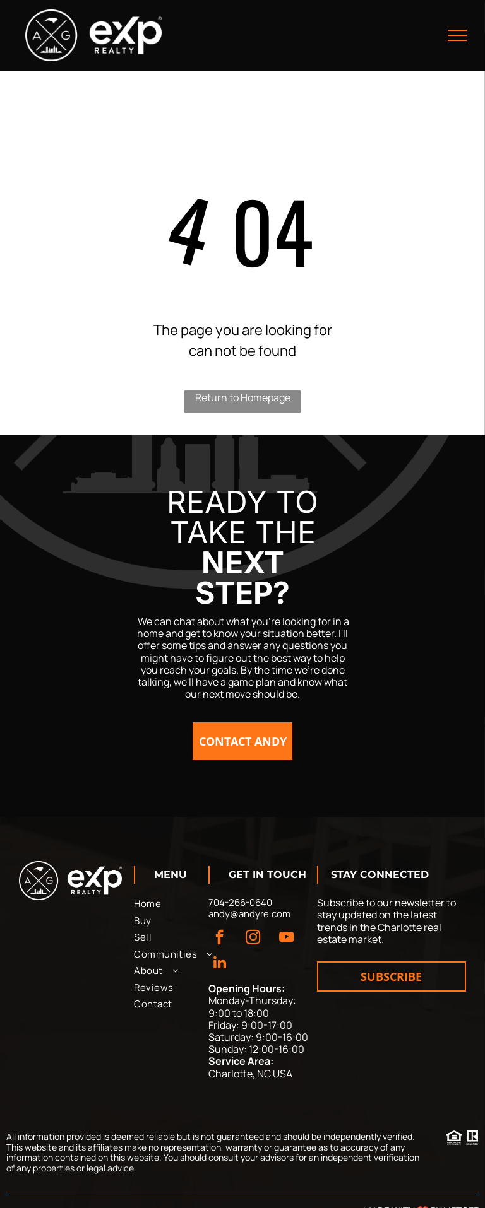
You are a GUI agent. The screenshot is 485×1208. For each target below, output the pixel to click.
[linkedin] (219, 963)
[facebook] (219, 938)
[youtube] (286, 938)
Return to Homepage (242, 397)
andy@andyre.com (249, 913)
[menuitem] (179, 904)
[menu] (457, 35)
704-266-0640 (240, 902)
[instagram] (253, 938)
